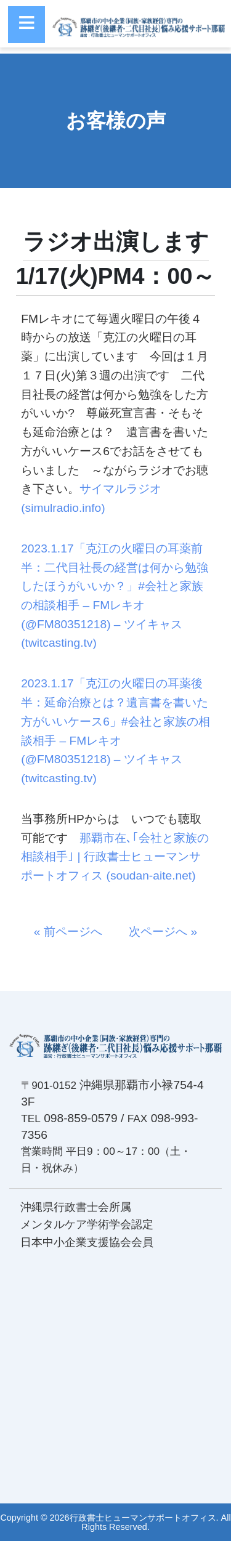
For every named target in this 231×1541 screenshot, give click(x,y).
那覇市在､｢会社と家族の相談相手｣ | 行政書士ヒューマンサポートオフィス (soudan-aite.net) (115, 856)
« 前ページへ (74, 931)
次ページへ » (157, 931)
